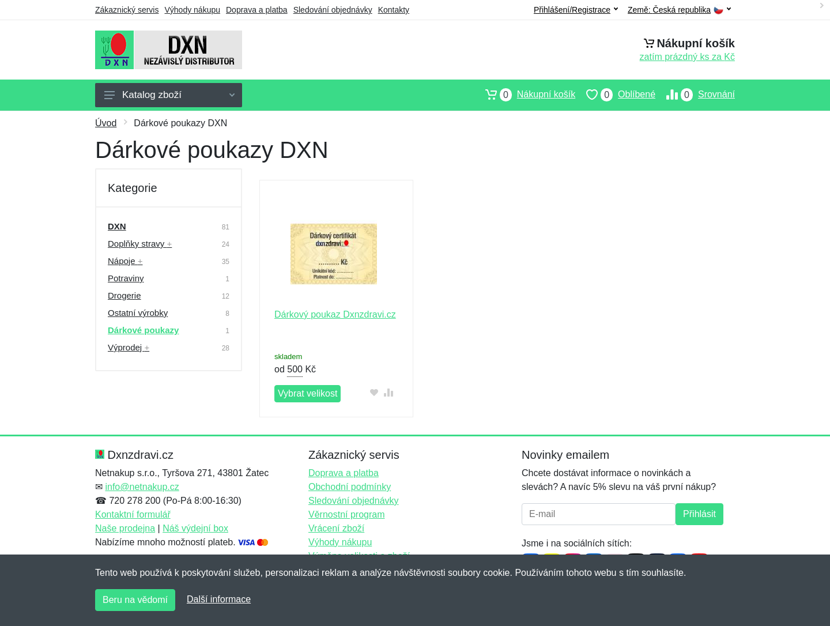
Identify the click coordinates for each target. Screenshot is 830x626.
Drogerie (124, 295)
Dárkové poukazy (143, 330)
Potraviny (126, 278)
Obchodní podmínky (349, 487)
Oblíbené (615, 94)
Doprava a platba (257, 9)
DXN (117, 226)
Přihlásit (699, 514)
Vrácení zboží (336, 528)
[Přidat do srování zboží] (389, 392)
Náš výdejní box (195, 528)
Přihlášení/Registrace (576, 10)
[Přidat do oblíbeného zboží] (374, 392)
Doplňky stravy (140, 243)
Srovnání (695, 94)
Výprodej (128, 347)
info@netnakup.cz (142, 487)
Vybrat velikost (307, 393)
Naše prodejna (125, 528)
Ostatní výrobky (138, 313)
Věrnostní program (346, 514)
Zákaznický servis (127, 9)
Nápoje (125, 261)
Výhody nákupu (192, 9)
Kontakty (393, 9)
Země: (679, 10)
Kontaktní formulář (133, 514)
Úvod (105, 123)
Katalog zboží (169, 94)
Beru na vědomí (135, 600)
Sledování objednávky (332, 9)
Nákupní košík (524, 94)
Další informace (219, 599)
